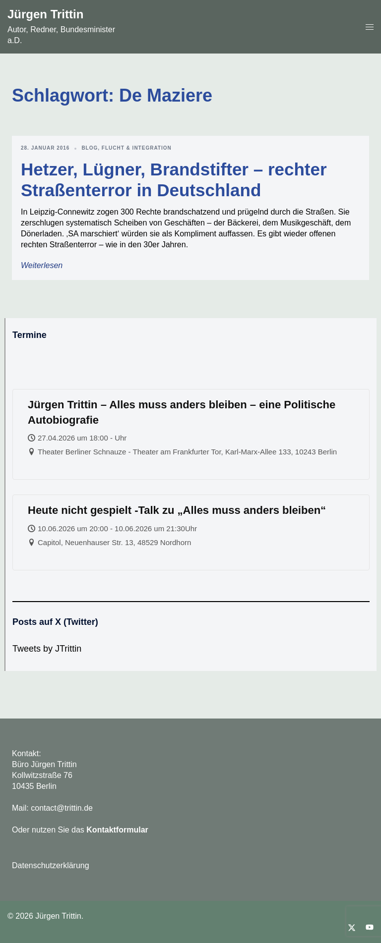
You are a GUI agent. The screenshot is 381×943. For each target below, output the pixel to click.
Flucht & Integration (137, 148)
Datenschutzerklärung (50, 865)
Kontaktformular (117, 830)
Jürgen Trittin (45, 14)
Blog (89, 148)
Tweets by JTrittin (46, 649)
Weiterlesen (42, 265)
